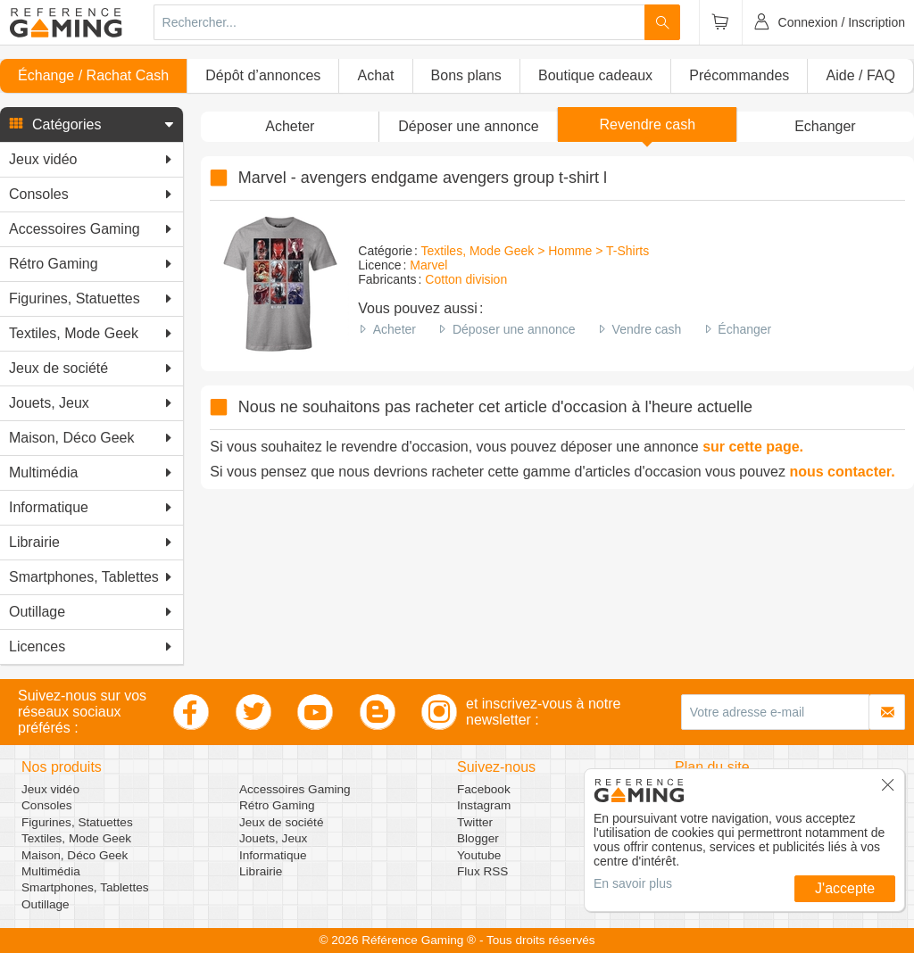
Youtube (479, 855)
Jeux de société (281, 822)
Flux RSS (482, 871)
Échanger (744, 329)
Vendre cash (647, 329)
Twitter (475, 822)
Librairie (260, 871)
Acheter (394, 329)
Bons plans (466, 75)
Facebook (484, 789)
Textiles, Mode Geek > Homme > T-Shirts (534, 251)
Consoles (46, 805)
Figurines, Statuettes (77, 822)
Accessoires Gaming (295, 789)
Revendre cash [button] (647, 124)
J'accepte (845, 888)
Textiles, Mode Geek (76, 838)
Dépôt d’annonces (262, 75)
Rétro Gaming (277, 805)
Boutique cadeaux (595, 75)
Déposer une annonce (514, 329)
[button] (91, 125)
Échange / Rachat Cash (93, 75)
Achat (375, 75)
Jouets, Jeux (273, 838)
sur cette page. (752, 446)
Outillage (45, 904)
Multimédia (50, 871)
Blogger (478, 838)
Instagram (484, 805)
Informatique (273, 855)
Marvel (428, 265)
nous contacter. (841, 471)
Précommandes (739, 75)
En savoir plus (633, 883)
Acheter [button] (289, 126)
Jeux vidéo (50, 789)
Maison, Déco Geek (74, 855)
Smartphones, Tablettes (85, 887)
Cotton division (466, 279)
